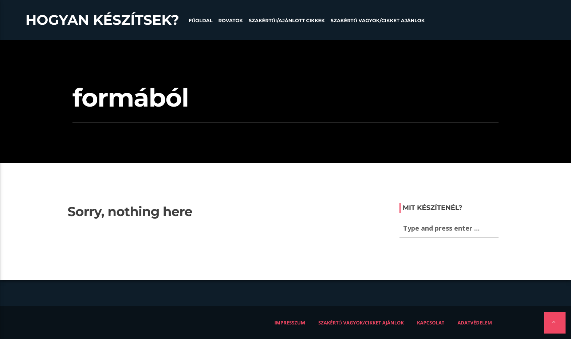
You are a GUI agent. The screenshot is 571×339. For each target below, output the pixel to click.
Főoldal (201, 21)
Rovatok (230, 21)
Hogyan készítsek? (102, 20)
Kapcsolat (430, 322)
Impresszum (290, 322)
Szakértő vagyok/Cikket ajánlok (378, 21)
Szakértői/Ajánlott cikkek (287, 21)
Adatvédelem (474, 322)
